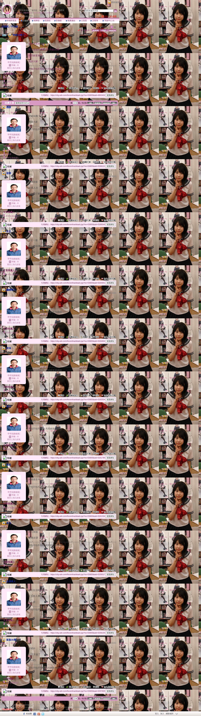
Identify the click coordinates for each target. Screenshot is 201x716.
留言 (9, 68)
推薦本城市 (27, 13)
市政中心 (108, 21)
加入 (162, 714)
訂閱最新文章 (51, 13)
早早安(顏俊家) (24, 10)
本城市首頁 (10, 21)
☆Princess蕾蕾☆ (50, 10)
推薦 (113, 38)
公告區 (83, 21)
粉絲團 (29, 714)
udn (3, 16)
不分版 (14, 26)
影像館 (58, 21)
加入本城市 (17, 13)
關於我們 (18, 709)
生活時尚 (15, 16)
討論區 (24, 21)
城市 (8, 16)
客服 (67, 709)
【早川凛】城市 (35, 16)
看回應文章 (84, 30)
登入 (157, 714)
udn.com (116, 709)
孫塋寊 (61, 10)
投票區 (47, 21)
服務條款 (37, 709)
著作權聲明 (47, 709)
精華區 (35, 21)
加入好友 (16, 68)
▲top (117, 704)
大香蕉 (8, 82)
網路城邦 (115, 2)
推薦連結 (70, 21)
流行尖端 (24, 16)
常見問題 (28, 709)
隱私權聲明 (59, 709)
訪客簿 (94, 21)
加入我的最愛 (39, 13)
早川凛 (17, 6)
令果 (8, 78)
